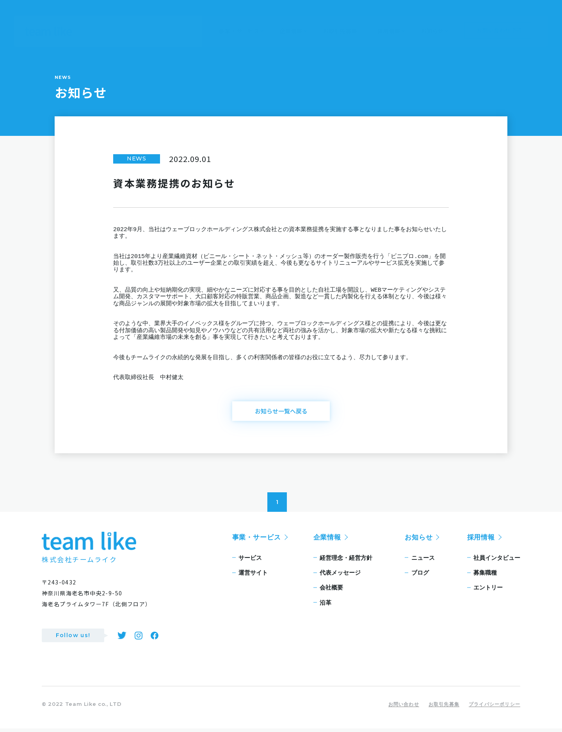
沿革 (325, 606)
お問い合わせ (403, 708)
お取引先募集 (444, 708)
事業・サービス (256, 541)
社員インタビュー (496, 561)
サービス (250, 561)
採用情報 (481, 541)
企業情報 (327, 541)
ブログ (420, 576)
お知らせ (418, 541)
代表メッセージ (340, 576)
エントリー (488, 591)
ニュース (423, 561)
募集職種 (485, 576)
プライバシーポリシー (494, 708)
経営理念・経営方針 (346, 561)
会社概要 (331, 591)
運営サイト (253, 576)
